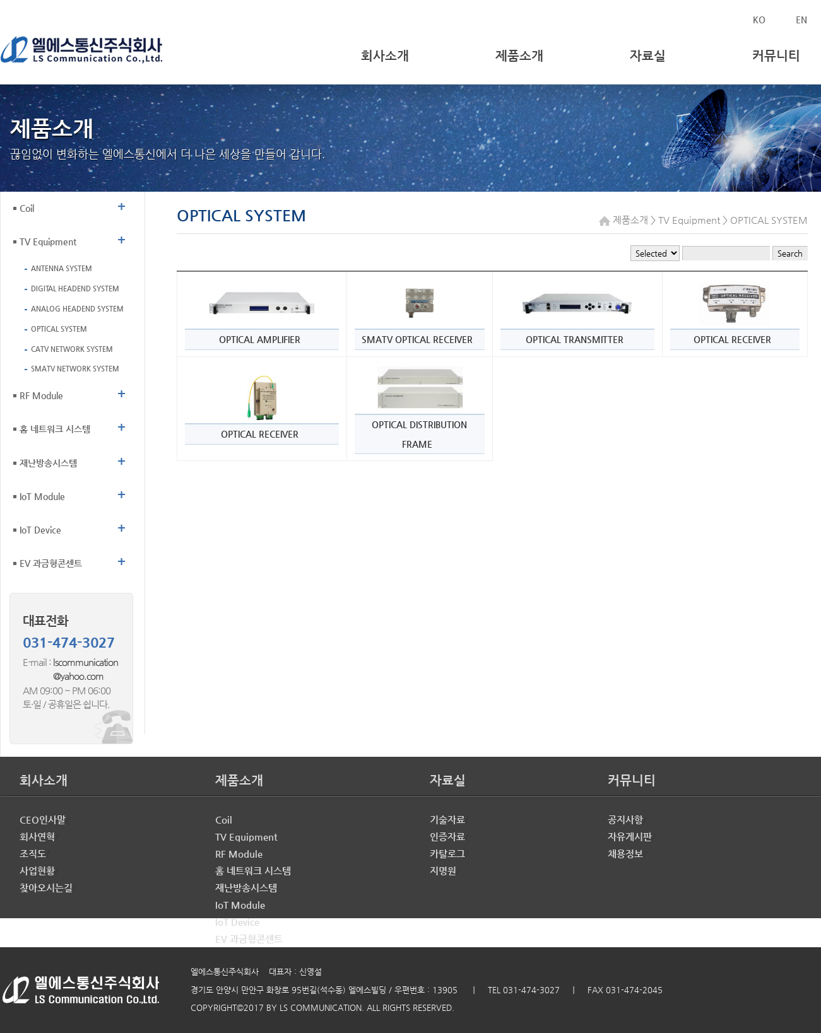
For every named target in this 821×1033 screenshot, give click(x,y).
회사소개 (385, 56)
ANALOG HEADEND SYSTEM (77, 309)
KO (759, 20)
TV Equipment (73, 240)
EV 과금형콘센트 (73, 561)
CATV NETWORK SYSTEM (72, 349)
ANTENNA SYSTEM (61, 268)
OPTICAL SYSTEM (59, 329)
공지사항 (625, 819)
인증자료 (447, 836)
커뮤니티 (776, 56)
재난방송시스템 (73, 461)
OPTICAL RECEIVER (732, 339)
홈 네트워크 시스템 (73, 427)
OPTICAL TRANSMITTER (574, 339)
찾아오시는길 (46, 887)
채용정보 (625, 853)
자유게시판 (630, 836)
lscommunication (85, 662)
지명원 (443, 870)
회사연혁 (37, 836)
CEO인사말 (43, 819)
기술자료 (447, 819)
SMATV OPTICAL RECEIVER (417, 339)
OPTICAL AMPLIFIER (259, 339)
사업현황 (37, 870)
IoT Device (73, 528)
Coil (73, 206)
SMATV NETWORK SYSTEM (75, 369)
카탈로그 (447, 853)
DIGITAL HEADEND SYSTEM (75, 288)
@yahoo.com (63, 675)
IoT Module (73, 494)
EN (801, 20)
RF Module (73, 394)
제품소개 (519, 56)
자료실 (648, 56)
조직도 (33, 853)
